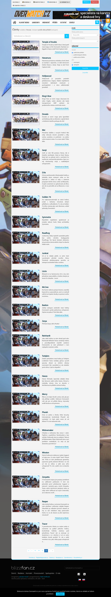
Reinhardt (46, 336)
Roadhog (46, 233)
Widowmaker (47, 430)
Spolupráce (50, 573)
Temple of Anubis (49, 42)
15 (42, 550)
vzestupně (75, 62)
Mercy (44, 394)
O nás (58, 573)
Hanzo (44, 376)
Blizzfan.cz (16, 2)
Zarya (44, 321)
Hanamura (46, 58)
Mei (43, 130)
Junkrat (45, 253)
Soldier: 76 (46, 197)
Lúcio (44, 271)
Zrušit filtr (85, 72)
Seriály (72, 22)
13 (35, 550)
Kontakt (29, 573)
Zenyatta (45, 477)
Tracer (44, 524)
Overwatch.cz (65, 2)
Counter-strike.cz (19, 5)
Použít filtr (85, 68)
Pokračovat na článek (61, 52)
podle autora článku (78, 57)
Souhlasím (60, 594)
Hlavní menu (24, 22)
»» (52, 550)
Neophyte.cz (59, 557)
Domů (13, 573)
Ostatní (63, 22)
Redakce (21, 573)
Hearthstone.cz (39, 2)
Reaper (45, 502)
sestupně (75, 65)
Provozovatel (39, 573)
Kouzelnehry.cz (78, 557)
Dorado (45, 114)
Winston (45, 453)
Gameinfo (36, 22)
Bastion (45, 305)
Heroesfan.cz (52, 2)
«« (28, 550)
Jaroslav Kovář (23, 577)
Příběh (54, 22)
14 (38, 550)
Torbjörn (45, 356)
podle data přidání (78, 52)
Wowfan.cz (26, 2)
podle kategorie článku (79, 55)
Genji (44, 150)
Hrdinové (46, 22)
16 (46, 550)
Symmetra (46, 217)
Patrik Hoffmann (45, 577)
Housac (15, 41)
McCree (45, 287)
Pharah (45, 412)
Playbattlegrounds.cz (42, 557)
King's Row (46, 96)
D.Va (44, 173)
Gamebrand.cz (68, 557)
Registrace (95, 2)
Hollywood (46, 76)
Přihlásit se (86, 2)
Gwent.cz (51, 557)
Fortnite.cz (32, 557)
